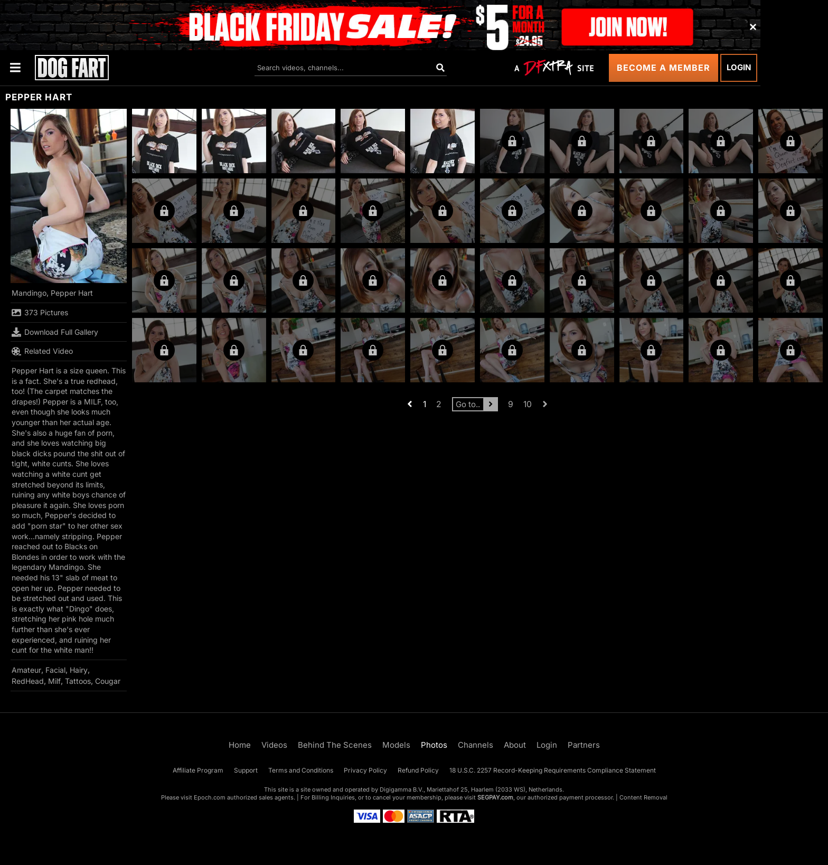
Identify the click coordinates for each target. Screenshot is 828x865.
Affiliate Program (198, 770)
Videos (274, 745)
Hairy (79, 669)
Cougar (107, 680)
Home (240, 745)
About (515, 745)
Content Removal (643, 797)
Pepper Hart (72, 292)
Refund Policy (418, 770)
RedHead (28, 680)
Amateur (26, 669)
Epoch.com (209, 797)
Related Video (42, 351)
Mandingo (29, 292)
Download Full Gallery (55, 332)
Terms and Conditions (300, 770)
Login (739, 67)
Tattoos (78, 680)
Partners (584, 745)
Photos (434, 745)
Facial (55, 669)
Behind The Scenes (335, 745)
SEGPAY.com (495, 797)
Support (246, 770)
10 (527, 404)
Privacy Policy (365, 770)
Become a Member (663, 67)
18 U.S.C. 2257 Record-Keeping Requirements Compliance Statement (552, 770)
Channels (475, 745)
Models (396, 745)
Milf (54, 680)
